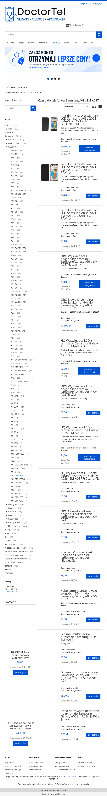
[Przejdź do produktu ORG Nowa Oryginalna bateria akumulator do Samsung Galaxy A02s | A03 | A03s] (49, 300)
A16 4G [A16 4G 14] (14, 352)
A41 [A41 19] (12, 233)
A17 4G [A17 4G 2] (14, 345)
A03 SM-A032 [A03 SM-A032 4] (17, 486)
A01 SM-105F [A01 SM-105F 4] (17, 497)
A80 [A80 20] (12, 157)
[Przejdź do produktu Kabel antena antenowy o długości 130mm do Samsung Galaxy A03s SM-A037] (49, 591)
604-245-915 (72, 776)
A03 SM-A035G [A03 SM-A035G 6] (18, 479)
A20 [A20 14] (12, 338)
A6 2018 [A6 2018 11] (14, 421)
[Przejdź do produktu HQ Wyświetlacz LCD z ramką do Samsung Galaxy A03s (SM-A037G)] (49, 428)
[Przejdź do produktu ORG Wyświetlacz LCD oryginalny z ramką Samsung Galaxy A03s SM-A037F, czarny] (49, 387)
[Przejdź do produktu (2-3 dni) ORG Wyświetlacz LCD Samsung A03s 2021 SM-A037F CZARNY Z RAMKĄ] (49, 172)
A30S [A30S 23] (13, 273)
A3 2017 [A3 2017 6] (14, 439)
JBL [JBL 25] (6, 537)
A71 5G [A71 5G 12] (14, 172)
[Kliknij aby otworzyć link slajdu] (53, 63)
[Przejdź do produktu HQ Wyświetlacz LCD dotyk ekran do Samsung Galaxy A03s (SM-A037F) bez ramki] (49, 474)
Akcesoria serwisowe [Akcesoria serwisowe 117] (14, 555)
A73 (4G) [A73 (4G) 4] (15, 165)
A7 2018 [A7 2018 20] (14, 406)
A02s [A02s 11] (13, 490)
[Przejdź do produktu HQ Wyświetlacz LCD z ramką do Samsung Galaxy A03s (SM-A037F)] (49, 341)
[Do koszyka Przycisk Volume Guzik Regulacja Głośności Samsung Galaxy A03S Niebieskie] (93, 576)
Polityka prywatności (13, 766)
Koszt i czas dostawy (62, 766)
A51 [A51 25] (12, 215)
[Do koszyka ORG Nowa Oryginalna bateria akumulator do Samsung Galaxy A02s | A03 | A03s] (93, 326)
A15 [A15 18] (12, 356)
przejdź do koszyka (12, 591)
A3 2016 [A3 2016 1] (14, 443)
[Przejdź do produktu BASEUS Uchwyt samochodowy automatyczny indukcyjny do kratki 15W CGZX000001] (20, 633)
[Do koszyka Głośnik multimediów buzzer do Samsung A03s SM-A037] (93, 658)
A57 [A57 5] (12, 183)
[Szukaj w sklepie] (51, 35)
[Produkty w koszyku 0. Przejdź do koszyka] (74, 25)
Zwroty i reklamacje (13, 769)
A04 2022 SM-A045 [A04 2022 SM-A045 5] (19, 464)
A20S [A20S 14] (13, 323)
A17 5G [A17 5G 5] (14, 341)
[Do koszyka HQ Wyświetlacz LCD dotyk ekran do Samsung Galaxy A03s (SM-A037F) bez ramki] (93, 497)
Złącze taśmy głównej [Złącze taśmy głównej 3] (18, 526)
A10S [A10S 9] (13, 385)
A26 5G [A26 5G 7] (14, 280)
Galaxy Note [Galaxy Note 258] (13, 143)
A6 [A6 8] (12, 425)
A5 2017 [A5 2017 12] (14, 428)
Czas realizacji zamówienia (64, 769)
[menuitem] (11, 42)
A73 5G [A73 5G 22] (14, 161)
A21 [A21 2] (12, 320)
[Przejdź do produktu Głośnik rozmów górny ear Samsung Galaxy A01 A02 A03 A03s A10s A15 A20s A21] (49, 673)
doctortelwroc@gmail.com (51, 776)
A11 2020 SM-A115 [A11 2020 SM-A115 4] (19, 381)
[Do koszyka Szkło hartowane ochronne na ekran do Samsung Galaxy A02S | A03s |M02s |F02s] (93, 735)
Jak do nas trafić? (85, 762)
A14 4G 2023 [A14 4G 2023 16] (17, 363)
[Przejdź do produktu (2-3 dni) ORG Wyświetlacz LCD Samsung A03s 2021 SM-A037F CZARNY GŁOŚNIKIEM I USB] (49, 124)
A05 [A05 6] (12, 457)
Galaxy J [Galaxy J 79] (11, 508)
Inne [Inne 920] (7, 533)
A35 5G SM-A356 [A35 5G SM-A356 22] (18, 248)
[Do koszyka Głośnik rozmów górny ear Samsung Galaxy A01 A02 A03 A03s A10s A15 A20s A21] (93, 696)
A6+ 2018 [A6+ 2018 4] (15, 414)
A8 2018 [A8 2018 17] (14, 403)
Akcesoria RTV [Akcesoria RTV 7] (11, 544)
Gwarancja (9, 773)
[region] (53, 63)
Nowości (9, 569)
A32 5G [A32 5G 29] (14, 262)
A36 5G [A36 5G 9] (14, 244)
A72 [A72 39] (12, 168)
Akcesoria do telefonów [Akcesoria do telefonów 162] (15, 547)
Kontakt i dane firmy (86, 766)
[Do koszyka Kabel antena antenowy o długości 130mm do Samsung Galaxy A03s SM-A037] (93, 620)
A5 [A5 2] (12, 435)
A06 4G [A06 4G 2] (14, 450)
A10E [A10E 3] (13, 388)
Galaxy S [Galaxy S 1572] (12, 139)
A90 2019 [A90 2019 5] (15, 154)
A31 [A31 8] (12, 269)
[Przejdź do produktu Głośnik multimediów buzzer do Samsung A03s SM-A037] (49, 635)
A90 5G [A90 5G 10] (14, 150)
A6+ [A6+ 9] (12, 417)
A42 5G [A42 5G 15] (14, 226)
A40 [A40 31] (12, 237)
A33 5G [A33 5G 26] (14, 258)
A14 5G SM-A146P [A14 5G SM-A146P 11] (19, 359)
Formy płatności (60, 762)
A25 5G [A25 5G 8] (14, 284)
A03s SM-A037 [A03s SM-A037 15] (17, 475)
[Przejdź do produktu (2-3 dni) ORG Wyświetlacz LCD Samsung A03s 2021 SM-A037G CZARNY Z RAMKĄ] (49, 211)
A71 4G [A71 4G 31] (14, 175)
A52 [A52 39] (12, 208)
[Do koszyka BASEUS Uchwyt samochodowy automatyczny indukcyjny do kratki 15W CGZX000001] (20, 672)
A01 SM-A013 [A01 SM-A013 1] (17, 500)
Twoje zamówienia (36, 762)
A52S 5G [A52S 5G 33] (15, 204)
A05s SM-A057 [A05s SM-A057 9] (17, 454)
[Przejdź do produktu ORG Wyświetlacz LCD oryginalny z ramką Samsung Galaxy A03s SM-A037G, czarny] (49, 257)
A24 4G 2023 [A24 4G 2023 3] (17, 291)
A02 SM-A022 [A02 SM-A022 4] (17, 493)
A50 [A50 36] (12, 222)
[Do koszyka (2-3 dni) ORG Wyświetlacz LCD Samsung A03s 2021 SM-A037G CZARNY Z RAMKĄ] (93, 241)
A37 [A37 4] (12, 240)
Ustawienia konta (36, 766)
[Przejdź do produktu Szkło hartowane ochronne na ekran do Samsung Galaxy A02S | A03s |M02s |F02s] (49, 712)
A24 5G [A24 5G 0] (14, 287)
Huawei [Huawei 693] (8, 128)
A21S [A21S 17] (13, 316)
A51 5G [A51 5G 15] (14, 212)
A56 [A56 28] (12, 186)
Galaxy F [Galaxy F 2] (12, 515)
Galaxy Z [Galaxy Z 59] (12, 511)
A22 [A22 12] (12, 312)
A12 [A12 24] (12, 377)
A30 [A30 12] (12, 277)
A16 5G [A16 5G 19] (14, 349)
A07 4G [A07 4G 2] (14, 446)
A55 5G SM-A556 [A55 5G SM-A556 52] (18, 190)
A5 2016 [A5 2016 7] (14, 432)
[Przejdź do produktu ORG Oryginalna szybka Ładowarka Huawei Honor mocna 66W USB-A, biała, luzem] (20, 704)
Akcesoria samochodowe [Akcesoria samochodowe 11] (16, 551)
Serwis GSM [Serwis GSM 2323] (10, 540)
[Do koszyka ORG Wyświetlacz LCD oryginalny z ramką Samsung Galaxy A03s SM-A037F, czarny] (93, 413)
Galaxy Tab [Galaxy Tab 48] (13, 519)
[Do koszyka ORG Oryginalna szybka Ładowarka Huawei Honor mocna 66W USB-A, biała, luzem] (20, 743)
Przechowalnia (35, 769)
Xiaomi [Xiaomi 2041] (8, 529)
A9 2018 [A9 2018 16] (14, 396)
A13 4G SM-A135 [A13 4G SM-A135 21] (18, 374)
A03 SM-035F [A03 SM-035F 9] (17, 482)
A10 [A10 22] (12, 392)
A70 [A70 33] (12, 179)
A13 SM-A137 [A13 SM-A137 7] (17, 367)
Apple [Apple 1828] (7, 125)
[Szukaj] (99, 34)
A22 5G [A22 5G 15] (14, 309)
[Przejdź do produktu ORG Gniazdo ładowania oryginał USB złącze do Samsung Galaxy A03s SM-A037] (49, 512)
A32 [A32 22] (12, 266)
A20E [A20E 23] (13, 327)
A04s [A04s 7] (13, 461)
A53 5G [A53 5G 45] (14, 201)
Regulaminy (9, 762)
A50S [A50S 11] (13, 219)
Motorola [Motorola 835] (9, 132)
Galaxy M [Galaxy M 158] (12, 504)
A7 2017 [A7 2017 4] (14, 410)
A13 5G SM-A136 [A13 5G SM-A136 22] (18, 370)
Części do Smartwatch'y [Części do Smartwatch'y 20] (16, 558)
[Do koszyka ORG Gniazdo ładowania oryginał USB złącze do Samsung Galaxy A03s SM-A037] (93, 537)
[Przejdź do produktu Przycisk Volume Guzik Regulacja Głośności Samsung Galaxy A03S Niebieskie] (49, 553)
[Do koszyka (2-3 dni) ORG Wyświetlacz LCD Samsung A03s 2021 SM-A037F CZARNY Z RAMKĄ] (93, 196)
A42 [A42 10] (12, 230)
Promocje (9, 573)
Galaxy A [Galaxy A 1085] (12, 146)
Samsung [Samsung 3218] (9, 136)
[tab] (48, 79)
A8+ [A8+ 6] (12, 399)
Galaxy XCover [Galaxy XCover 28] (14, 522)
